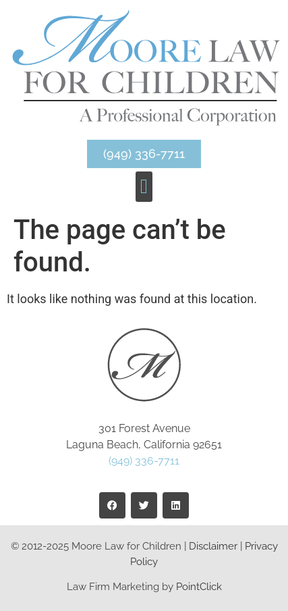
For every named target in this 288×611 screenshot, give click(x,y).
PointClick (199, 587)
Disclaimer (213, 546)
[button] (144, 186)
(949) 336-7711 (144, 460)
